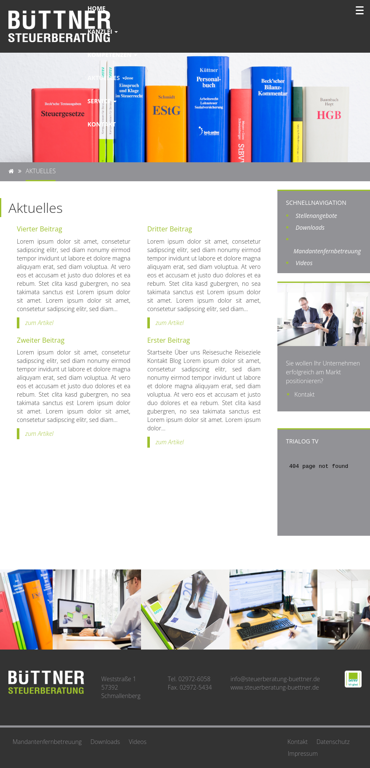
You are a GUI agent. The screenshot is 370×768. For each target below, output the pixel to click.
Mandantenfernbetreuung (47, 742)
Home (97, 8)
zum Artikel (39, 323)
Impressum (303, 753)
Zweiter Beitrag (40, 340)
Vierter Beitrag (39, 229)
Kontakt (102, 124)
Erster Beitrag (168, 340)
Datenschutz (333, 742)
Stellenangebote (316, 216)
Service (102, 101)
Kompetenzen (113, 55)
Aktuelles (107, 78)
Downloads (310, 227)
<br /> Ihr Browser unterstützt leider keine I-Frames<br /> (324, 489)
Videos (303, 263)
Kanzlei (103, 31)
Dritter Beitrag (169, 229)
